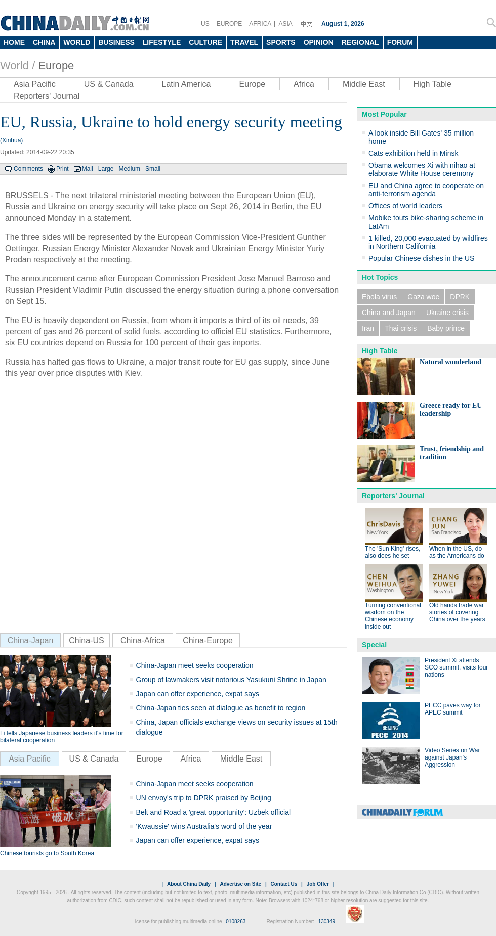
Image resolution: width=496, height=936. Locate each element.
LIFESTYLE (162, 42)
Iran (368, 328)
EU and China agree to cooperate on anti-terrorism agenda (426, 190)
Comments (28, 168)
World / (17, 65)
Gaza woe (423, 297)
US (205, 23)
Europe (56, 65)
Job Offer (318, 884)
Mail (87, 168)
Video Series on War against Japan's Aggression (452, 757)
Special (374, 645)
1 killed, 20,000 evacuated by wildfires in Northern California (428, 242)
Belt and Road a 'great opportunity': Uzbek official (213, 812)
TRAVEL (244, 42)
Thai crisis (401, 328)
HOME (14, 42)
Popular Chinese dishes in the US (421, 258)
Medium (129, 168)
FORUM (400, 42)
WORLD (76, 42)
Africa (304, 84)
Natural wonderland (450, 362)
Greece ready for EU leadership (451, 409)
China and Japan (389, 312)
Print (62, 168)
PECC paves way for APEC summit (453, 709)
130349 (326, 921)
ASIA (285, 23)
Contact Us (283, 884)
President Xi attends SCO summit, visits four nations (456, 667)
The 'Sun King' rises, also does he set (392, 552)
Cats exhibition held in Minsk (413, 153)
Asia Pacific (35, 84)
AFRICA (260, 23)
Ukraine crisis (447, 312)
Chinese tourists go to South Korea (47, 853)
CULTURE (205, 42)
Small (152, 168)
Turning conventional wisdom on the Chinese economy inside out (393, 616)
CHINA (44, 42)
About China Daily (189, 884)
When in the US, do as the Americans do (456, 552)
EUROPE (229, 23)
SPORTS (281, 42)
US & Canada (109, 84)
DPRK (460, 297)
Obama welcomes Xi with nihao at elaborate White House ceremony (421, 169)
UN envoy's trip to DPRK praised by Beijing (203, 798)
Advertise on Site (240, 884)
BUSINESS (116, 42)
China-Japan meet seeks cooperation (195, 665)
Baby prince (446, 328)
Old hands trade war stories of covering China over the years (457, 612)
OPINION (319, 42)
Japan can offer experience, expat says (197, 694)
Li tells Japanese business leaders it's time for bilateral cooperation (61, 737)
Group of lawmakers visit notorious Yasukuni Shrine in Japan (231, 680)
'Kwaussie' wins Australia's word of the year (204, 826)
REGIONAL (360, 42)
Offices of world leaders (405, 206)
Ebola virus (379, 297)
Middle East (364, 84)
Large (106, 168)
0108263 (235, 921)
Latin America (186, 84)
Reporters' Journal (46, 96)
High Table (432, 84)
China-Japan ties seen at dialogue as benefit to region (221, 708)
